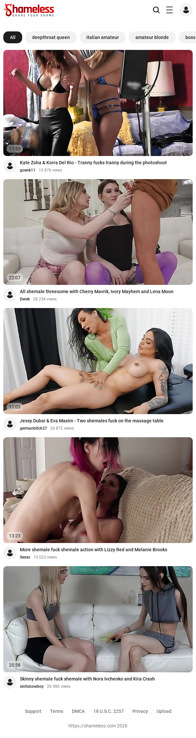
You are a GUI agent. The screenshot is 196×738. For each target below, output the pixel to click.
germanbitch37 (33, 428)
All (13, 37)
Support (33, 711)
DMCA (78, 711)
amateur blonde (152, 37)
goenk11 (27, 170)
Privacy (140, 711)
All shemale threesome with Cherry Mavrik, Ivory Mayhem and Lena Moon (96, 291)
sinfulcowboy (32, 686)
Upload (164, 711)
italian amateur (102, 37)
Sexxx (25, 557)
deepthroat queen (51, 37)
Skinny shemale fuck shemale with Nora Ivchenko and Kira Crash (87, 678)
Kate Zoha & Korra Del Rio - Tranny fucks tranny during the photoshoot (93, 162)
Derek (25, 299)
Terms (56, 711)
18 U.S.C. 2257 (108, 711)
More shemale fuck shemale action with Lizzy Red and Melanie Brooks (93, 549)
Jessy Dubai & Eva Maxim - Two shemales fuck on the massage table (92, 420)
